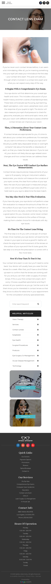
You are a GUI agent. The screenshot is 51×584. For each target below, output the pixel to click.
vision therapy (17, 319)
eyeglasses (16, 335)
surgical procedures (20, 345)
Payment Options (25, 459)
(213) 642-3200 (27, 517)
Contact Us (25, 416)
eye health (16, 340)
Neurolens (25, 490)
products (15, 350)
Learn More (25, 387)
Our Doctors (25, 457)
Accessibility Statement (17, 576)
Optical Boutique (25, 468)
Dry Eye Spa (25, 481)
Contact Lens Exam (25, 493)
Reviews (25, 465)
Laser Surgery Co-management (25, 499)
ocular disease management (23, 361)
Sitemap (38, 576)
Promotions (25, 462)
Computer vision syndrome (25, 487)
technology (16, 366)
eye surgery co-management (23, 356)
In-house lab (25, 501)
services (15, 324)
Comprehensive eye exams (25, 484)
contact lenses (18, 330)
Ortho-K (25, 496)
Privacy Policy (30, 576)
